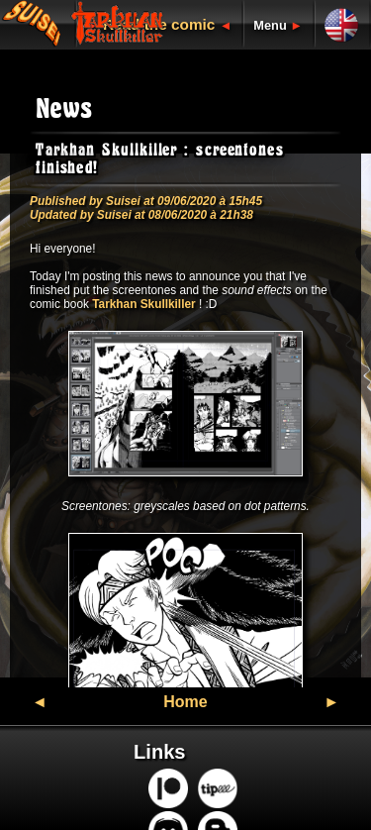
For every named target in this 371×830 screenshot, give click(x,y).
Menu (269, 25)
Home (185, 701)
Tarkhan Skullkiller (143, 304)
